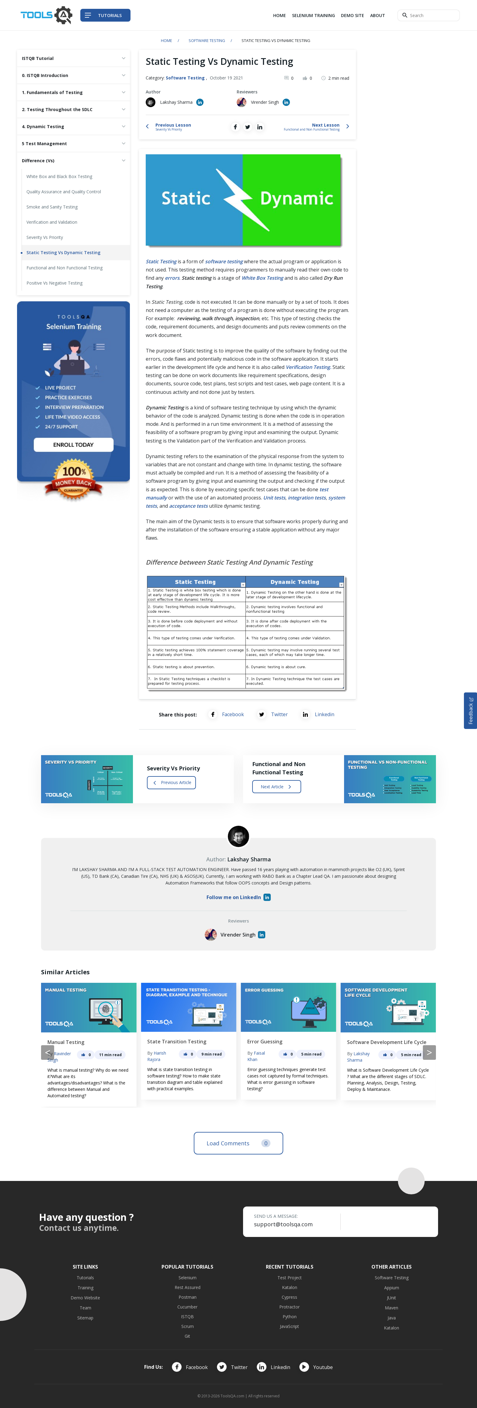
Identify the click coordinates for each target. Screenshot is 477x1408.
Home (279, 15)
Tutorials (85, 1277)
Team (85, 1308)
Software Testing (207, 40)
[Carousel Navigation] (238, 1052)
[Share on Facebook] (235, 127)
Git (187, 1336)
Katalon (289, 1287)
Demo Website (85, 1298)
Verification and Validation (51, 222)
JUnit (391, 1298)
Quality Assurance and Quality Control (63, 191)
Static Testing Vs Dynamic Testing (63, 252)
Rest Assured (187, 1287)
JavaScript (289, 1326)
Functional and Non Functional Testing (64, 268)
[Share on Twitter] (247, 127)
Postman (188, 1297)
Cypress (289, 1297)
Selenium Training (313, 15)
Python (290, 1316)
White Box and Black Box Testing (59, 176)
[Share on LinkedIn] (260, 127)
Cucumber (187, 1307)
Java (392, 1318)
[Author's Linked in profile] (200, 102)
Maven (391, 1308)
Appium (391, 1288)
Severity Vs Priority (44, 237)
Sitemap (85, 1318)
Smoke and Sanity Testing (52, 207)
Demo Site (352, 15)
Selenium (188, 1277)
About (377, 15)
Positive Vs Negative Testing (54, 283)
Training (85, 1288)
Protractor (289, 1307)
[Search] (428, 15)
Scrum (187, 1326)
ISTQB (187, 1316)
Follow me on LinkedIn (239, 897)
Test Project (289, 1277)
